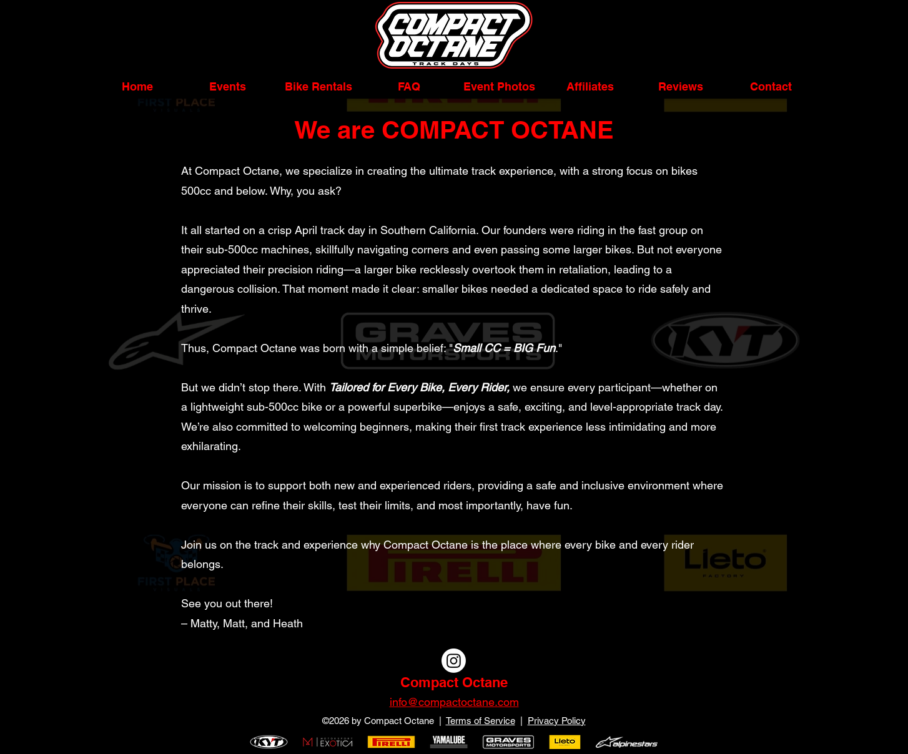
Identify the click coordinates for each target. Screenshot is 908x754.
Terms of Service (480, 720)
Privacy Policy (557, 720)
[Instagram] (454, 661)
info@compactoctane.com (454, 701)
